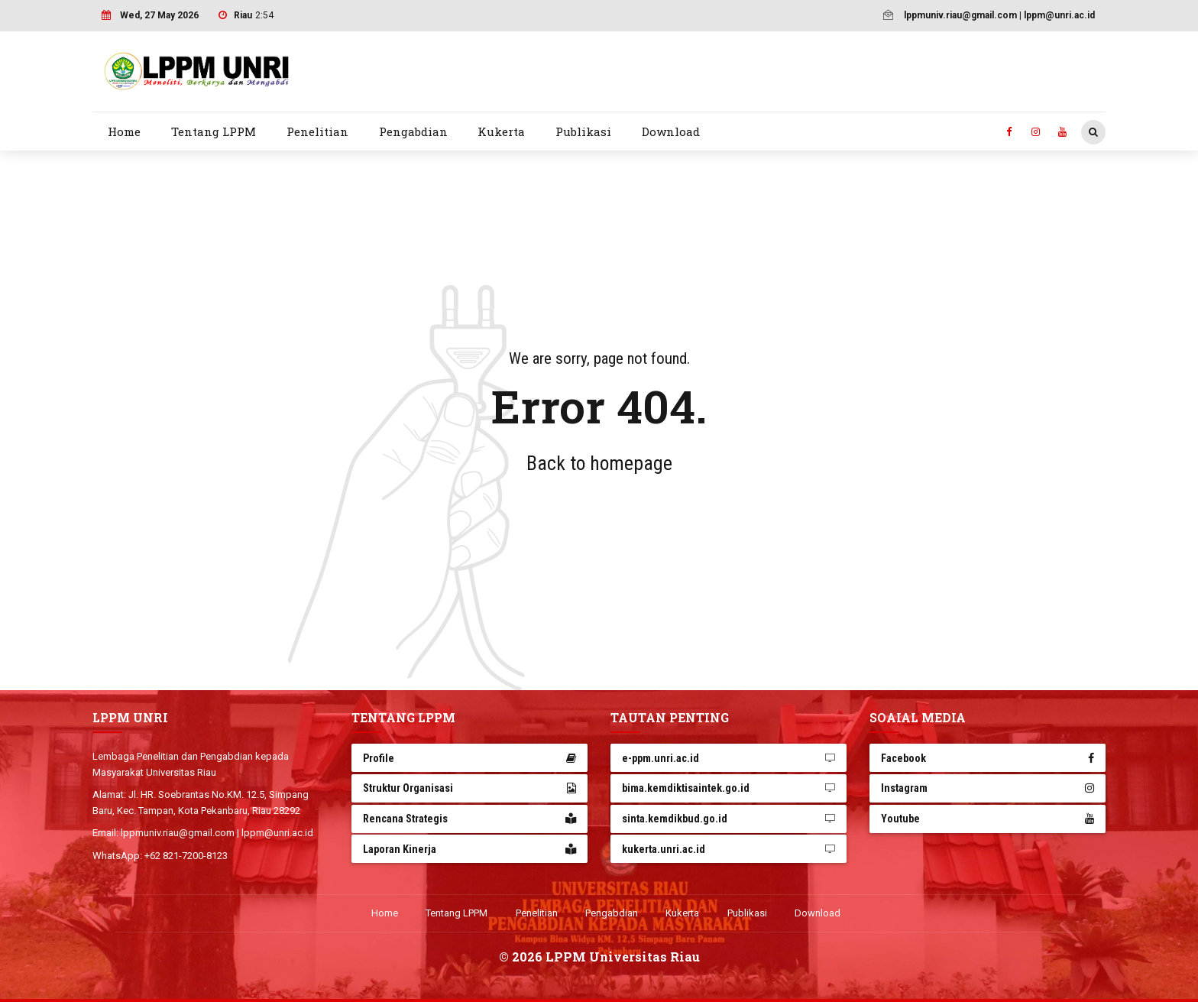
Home (124, 131)
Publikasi (583, 131)
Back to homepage (599, 463)
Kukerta (501, 131)
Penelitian (317, 131)
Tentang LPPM (213, 131)
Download (671, 131)
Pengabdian (413, 131)
